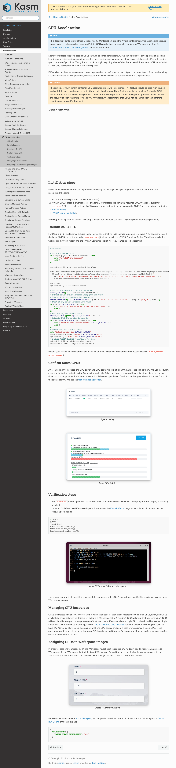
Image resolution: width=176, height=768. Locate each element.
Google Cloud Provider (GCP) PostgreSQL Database (17, 225)
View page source (160, 17)
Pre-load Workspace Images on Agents (18, 70)
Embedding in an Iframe (15, 246)
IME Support (10, 242)
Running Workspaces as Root (17, 192)
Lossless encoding (12, 260)
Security (6, 46)
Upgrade (6, 34)
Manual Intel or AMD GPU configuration (16, 170)
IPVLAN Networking (13, 287)
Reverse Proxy (11, 92)
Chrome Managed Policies (16, 204)
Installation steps (13, 145)
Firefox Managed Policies (15, 208)
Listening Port (10, 113)
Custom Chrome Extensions (16, 129)
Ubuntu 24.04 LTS (14, 149)
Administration (9, 38)
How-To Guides (8, 50)
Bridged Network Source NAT (17, 133)
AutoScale (9, 55)
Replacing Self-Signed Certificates (19, 76)
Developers (8, 310)
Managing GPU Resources (17, 161)
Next (163, 747)
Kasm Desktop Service (14, 256)
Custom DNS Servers (14, 121)
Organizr (8, 96)
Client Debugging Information (17, 84)
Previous (55, 747)
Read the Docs (98, 763)
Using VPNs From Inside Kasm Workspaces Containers (17, 232)
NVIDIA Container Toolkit (64, 213)
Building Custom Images (15, 109)
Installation (8, 30)
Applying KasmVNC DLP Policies (18, 279)
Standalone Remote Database (17, 220)
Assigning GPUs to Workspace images (22, 165)
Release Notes (9, 323)
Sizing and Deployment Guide (17, 200)
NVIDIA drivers (59, 210)
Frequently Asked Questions (15, 327)
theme (76, 763)
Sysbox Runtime (12, 283)
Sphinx (61, 763)
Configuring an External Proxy (17, 216)
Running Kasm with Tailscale (17, 212)
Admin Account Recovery (15, 196)
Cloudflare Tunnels (12, 88)
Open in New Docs (155, 8)
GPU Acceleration (11, 137)
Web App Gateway (13, 264)
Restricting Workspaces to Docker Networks (19, 269)
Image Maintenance (13, 105)
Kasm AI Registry (84, 718)
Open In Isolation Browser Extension (20, 183)
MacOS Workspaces (13, 291)
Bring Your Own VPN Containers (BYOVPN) (18, 296)
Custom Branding (12, 100)
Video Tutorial (10, 80)
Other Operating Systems (15, 179)
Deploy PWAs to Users (14, 306)
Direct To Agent (11, 175)
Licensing (7, 314)
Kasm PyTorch (117, 508)
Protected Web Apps (13, 302)
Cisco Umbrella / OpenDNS (16, 117)
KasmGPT (7, 331)
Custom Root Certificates (15, 125)
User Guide (8, 42)
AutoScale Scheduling (14, 59)
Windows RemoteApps (14, 275)
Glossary (6, 318)
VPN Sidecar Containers (15, 237)
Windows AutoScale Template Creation (17, 64)
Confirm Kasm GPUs (15, 153)
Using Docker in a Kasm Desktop (19, 188)
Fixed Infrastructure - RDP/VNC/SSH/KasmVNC (16, 251)
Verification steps (14, 157)
